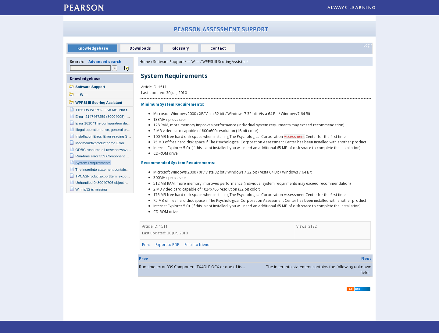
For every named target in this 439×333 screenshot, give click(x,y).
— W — (81, 94)
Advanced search (104, 61)
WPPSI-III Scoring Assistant (98, 102)
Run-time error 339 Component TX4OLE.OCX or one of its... (192, 266)
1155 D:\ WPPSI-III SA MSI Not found (105, 110)
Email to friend (196, 244)
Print (146, 244)
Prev (143, 258)
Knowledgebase (85, 78)
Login (368, 45)
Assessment (294, 136)
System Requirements (92, 163)
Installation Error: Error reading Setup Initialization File (118, 136)
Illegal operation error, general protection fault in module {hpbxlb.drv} (129, 129)
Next (366, 258)
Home (145, 61)
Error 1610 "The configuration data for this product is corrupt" (123, 123)
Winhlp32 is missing (91, 189)
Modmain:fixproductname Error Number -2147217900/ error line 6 (127, 143)
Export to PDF (167, 244)
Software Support (90, 87)
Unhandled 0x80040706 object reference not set (113, 182)
